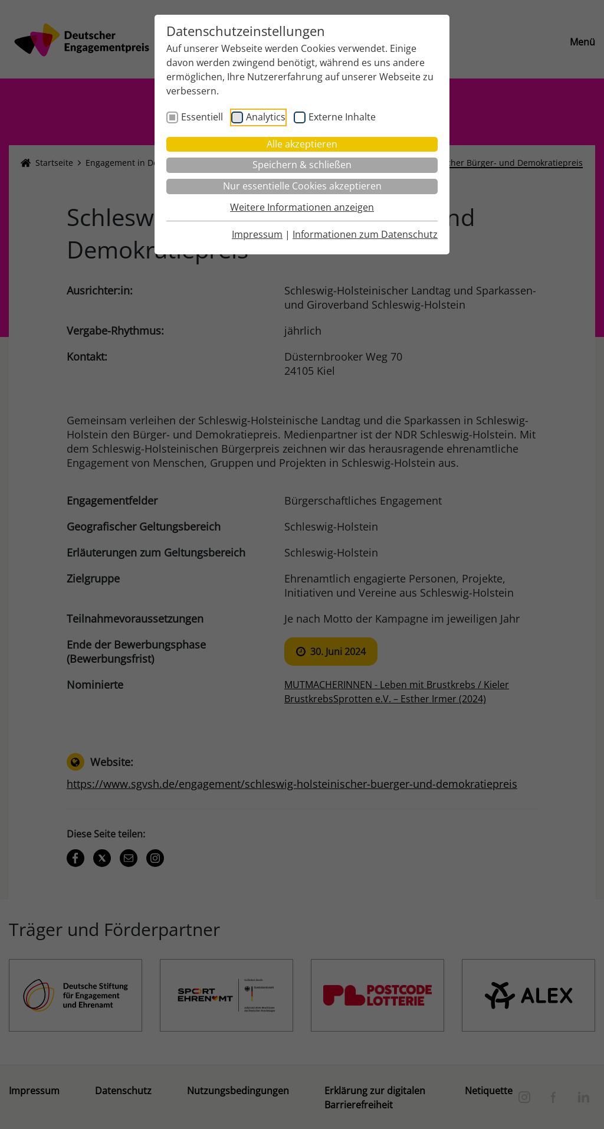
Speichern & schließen (302, 164)
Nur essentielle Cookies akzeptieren (302, 185)
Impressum (257, 234)
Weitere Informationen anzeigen (302, 207)
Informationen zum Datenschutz (365, 234)
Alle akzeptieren (302, 144)
